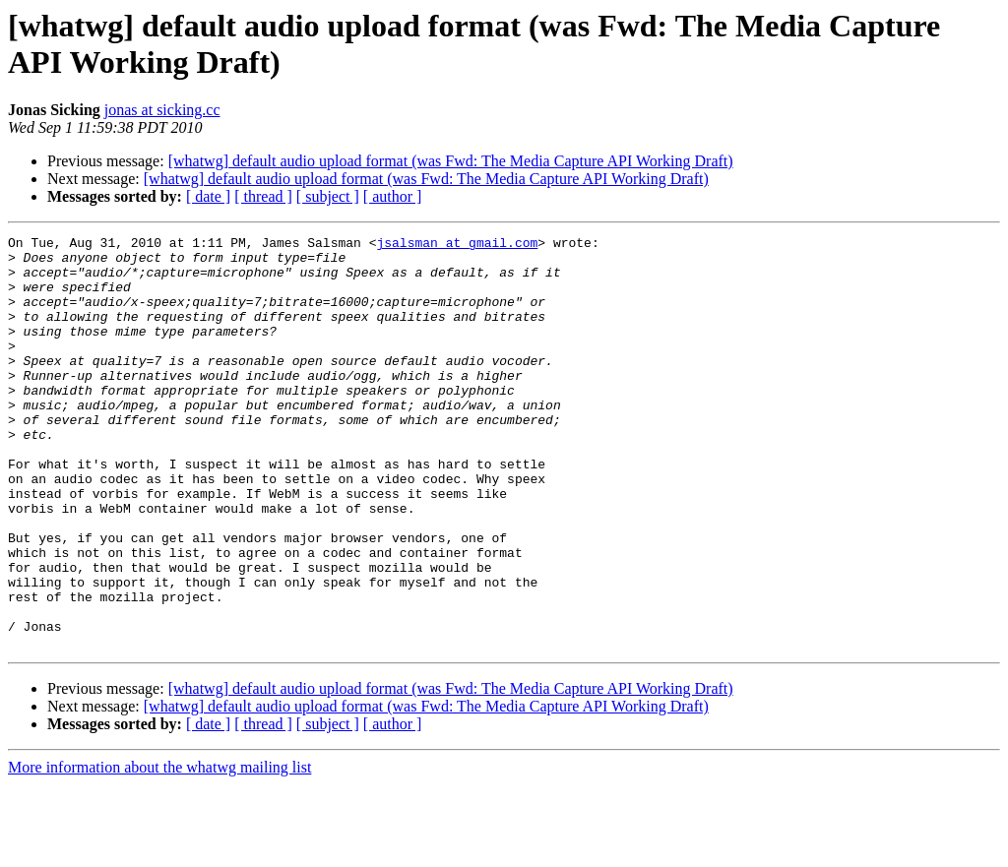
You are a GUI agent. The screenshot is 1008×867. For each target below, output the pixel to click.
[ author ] (392, 196)
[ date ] (208, 196)
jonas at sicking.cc (162, 109)
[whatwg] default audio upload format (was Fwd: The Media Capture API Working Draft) (450, 161)
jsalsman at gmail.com (456, 245)
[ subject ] (327, 196)
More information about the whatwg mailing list (159, 849)
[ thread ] (263, 196)
